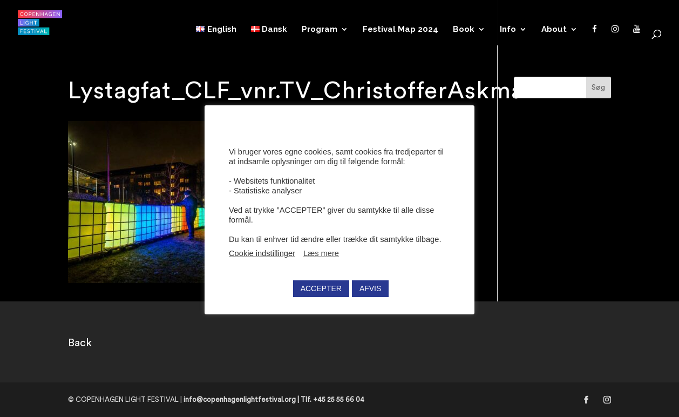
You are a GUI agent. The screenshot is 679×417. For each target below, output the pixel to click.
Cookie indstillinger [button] (262, 253)
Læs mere (321, 253)
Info (508, 29)
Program (319, 29)
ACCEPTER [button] (321, 288)
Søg (598, 87)
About (554, 29)
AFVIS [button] (370, 288)
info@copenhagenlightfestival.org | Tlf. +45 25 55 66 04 (274, 399)
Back (80, 343)
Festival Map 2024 (400, 29)
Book (463, 29)
